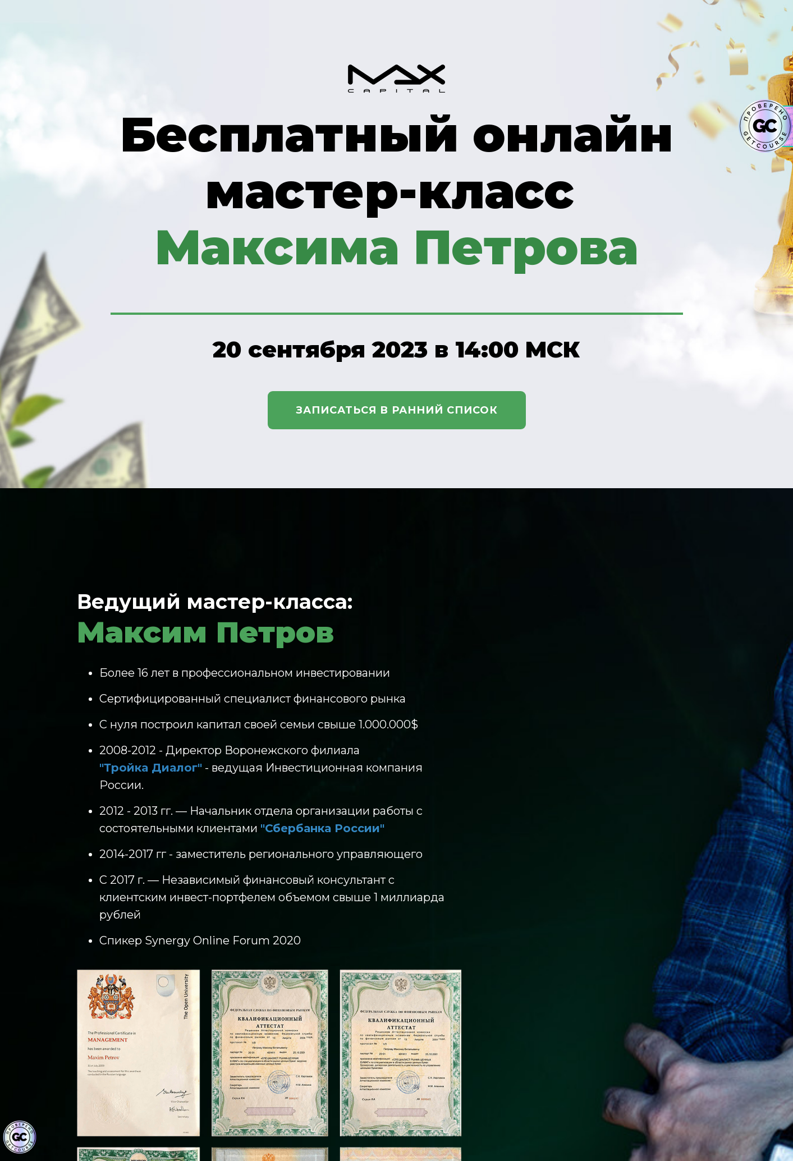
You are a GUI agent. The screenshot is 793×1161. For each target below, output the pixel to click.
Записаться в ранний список (397, 410)
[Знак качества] (19, 1137)
